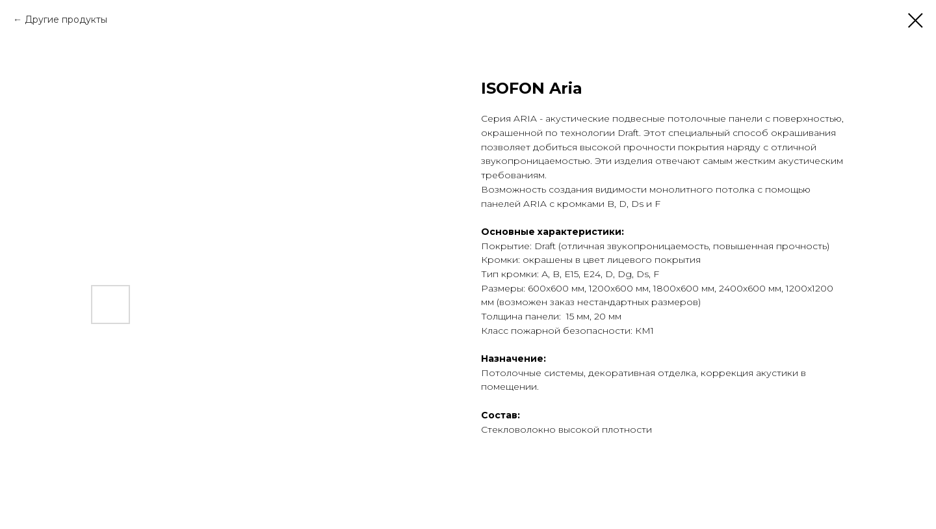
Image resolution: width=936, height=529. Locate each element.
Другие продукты (66, 19)
